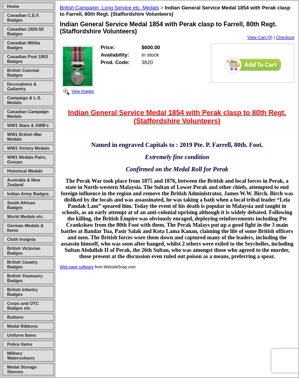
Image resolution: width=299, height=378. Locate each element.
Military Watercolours (21, 355)
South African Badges (21, 205)
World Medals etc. (25, 216)
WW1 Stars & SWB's (28, 125)
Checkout (285, 37)
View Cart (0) (260, 37)
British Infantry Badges (22, 292)
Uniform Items (21, 335)
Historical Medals (24, 171)
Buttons (15, 317)
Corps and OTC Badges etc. (23, 305)
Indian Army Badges (28, 193)
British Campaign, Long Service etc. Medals (109, 8)
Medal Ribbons (22, 326)
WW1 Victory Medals (28, 148)
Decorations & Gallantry (22, 86)
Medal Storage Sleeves (22, 369)
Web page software (77, 267)
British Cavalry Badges (22, 264)
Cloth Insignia (21, 239)
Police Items (19, 344)
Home (13, 6)
